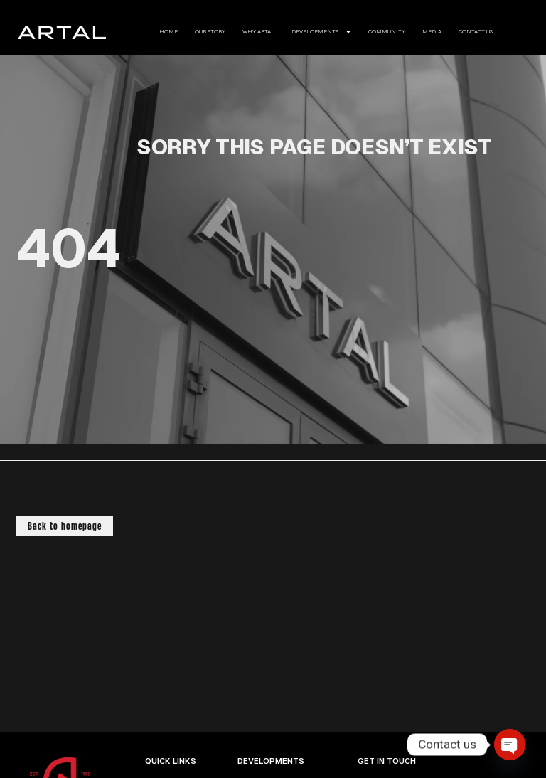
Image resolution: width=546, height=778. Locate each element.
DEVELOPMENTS (321, 32)
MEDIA (431, 31)
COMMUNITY (386, 31)
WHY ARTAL (258, 31)
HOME (168, 31)
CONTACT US (476, 31)
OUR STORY (210, 31)
